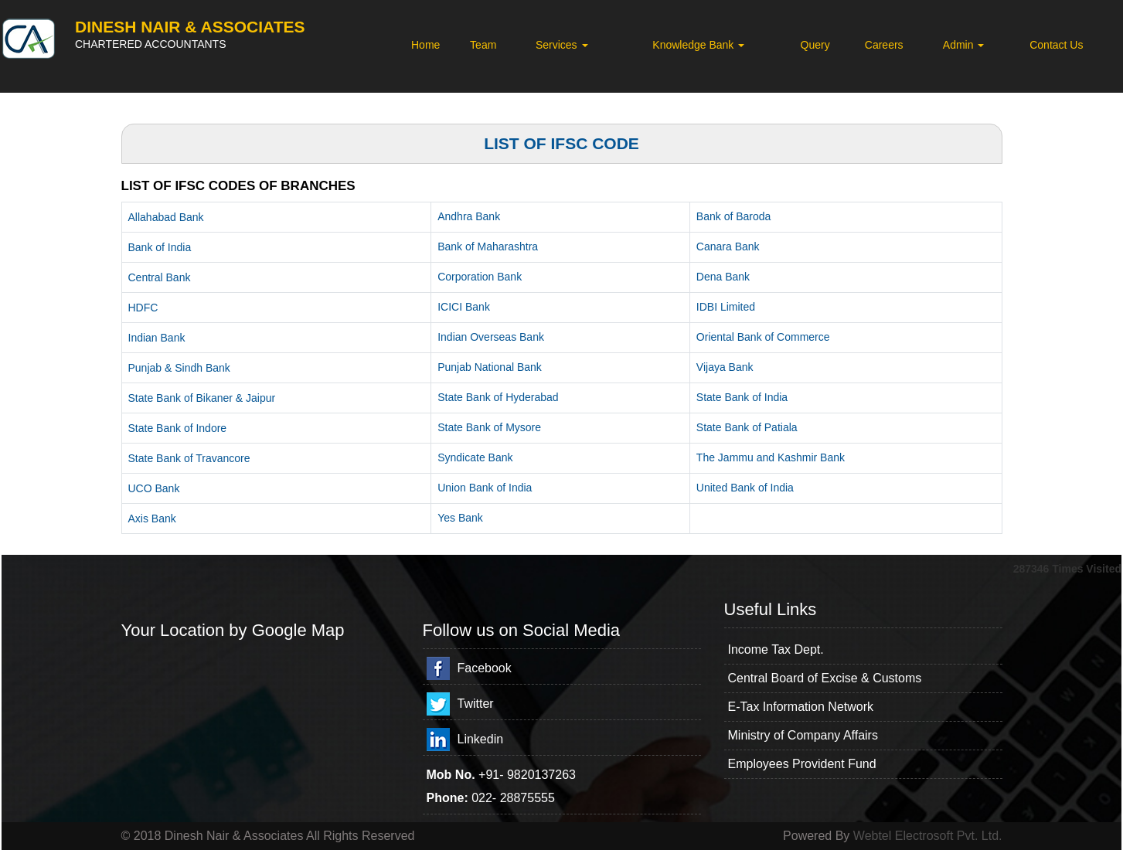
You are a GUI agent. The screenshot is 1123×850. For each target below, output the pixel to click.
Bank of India (160, 247)
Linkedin (481, 739)
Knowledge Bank (698, 45)
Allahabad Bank (166, 217)
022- (485, 797)
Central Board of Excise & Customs (825, 678)
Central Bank (159, 277)
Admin (964, 45)
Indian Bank (156, 338)
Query (815, 45)
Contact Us (1056, 45)
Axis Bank (152, 518)
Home (425, 45)
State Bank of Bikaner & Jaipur (202, 398)
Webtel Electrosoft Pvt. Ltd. (927, 835)
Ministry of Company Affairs (803, 735)
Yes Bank (460, 518)
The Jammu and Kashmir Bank (770, 457)
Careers (884, 45)
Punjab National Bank (489, 367)
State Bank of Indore (177, 428)
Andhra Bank (468, 216)
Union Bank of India (484, 487)
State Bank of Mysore (489, 427)
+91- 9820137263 (527, 774)
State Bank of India (742, 397)
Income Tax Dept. (776, 649)
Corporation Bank (479, 276)
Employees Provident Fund (802, 763)
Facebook (485, 668)
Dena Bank (723, 276)
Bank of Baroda (733, 216)
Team (483, 45)
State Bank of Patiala (747, 427)
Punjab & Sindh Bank (179, 368)
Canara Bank (728, 246)
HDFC (143, 307)
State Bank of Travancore (189, 458)
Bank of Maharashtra (487, 246)
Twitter (476, 703)
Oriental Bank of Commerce (763, 337)
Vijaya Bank (725, 367)
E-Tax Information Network (801, 706)
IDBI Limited (725, 307)
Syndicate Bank (474, 457)
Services (562, 45)
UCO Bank (154, 488)
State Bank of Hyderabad (497, 397)
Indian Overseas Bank (490, 337)
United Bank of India (745, 487)
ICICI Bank (463, 307)
